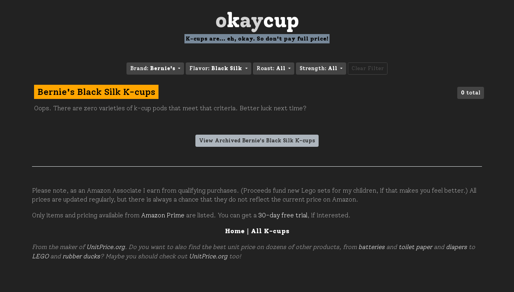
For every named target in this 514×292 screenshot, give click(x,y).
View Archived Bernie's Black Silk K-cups (257, 140)
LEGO (40, 256)
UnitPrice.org (105, 247)
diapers (456, 247)
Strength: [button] (319, 68)
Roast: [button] (272, 68)
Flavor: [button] (216, 68)
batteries (371, 247)
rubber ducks (81, 256)
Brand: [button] (153, 68)
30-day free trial (282, 215)
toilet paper (415, 247)
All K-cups (270, 231)
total (470, 93)
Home (234, 231)
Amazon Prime (162, 215)
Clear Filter (367, 68)
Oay (257, 20)
